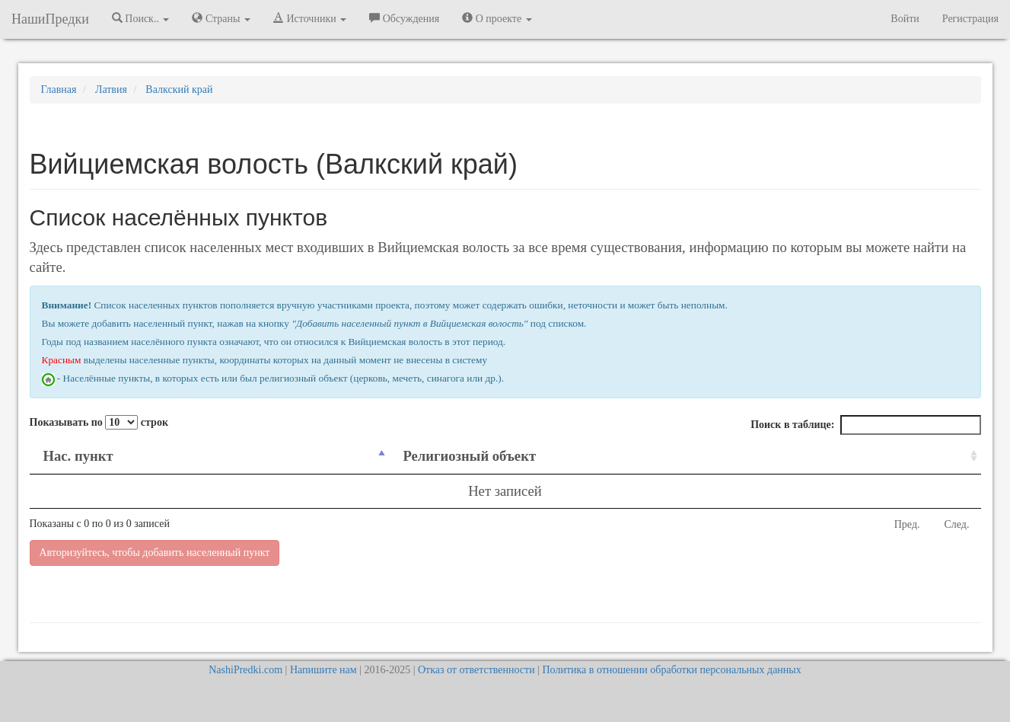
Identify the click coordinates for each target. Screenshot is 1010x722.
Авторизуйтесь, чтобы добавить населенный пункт (155, 552)
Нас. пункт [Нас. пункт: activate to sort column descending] (78, 456)
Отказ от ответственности (476, 670)
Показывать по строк (99, 422)
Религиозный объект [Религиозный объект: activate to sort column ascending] (469, 456)
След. (957, 524)
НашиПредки (50, 19)
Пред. (907, 524)
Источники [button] (309, 18)
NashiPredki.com (245, 670)
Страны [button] (221, 18)
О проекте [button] (496, 18)
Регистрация (970, 18)
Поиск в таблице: (865, 425)
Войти (905, 18)
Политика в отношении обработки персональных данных (671, 670)
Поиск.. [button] (141, 18)
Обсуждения (404, 18)
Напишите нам (323, 670)
